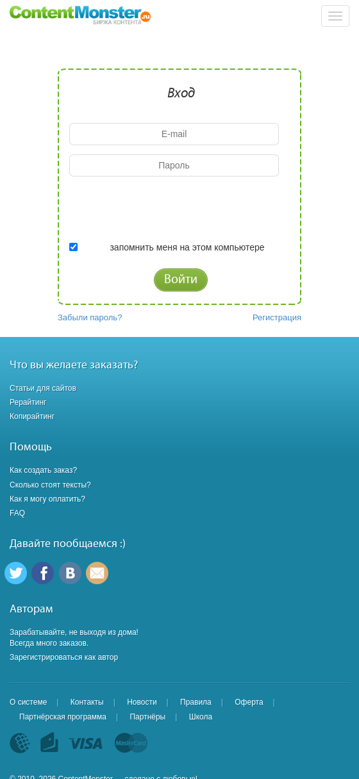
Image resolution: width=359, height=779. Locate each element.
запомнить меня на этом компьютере (187, 247)
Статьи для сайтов (43, 388)
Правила (196, 702)
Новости (141, 702)
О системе (28, 702)
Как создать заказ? (43, 470)
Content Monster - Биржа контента (80, 15)
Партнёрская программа (62, 716)
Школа (200, 716)
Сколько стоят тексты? (50, 484)
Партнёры (147, 716)
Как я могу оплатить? (47, 499)
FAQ (17, 513)
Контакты (87, 702)
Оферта (249, 702)
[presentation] (166, 211)
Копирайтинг (32, 416)
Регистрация (277, 317)
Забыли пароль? (90, 317)
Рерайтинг (28, 402)
